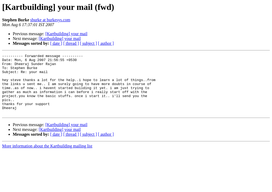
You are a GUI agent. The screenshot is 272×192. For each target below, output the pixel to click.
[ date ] (56, 43)
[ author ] (106, 43)
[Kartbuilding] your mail (66, 33)
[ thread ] (71, 43)
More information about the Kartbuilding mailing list (47, 158)
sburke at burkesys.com (50, 20)
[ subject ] (88, 43)
